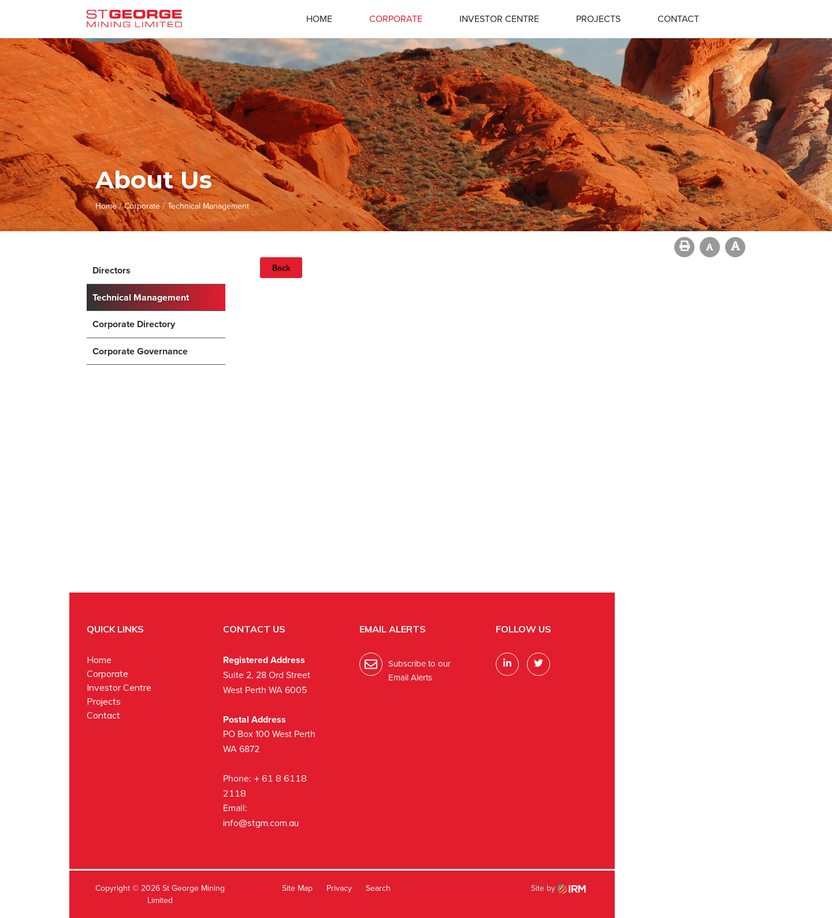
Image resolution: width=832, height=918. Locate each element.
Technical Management (140, 297)
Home (319, 18)
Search (378, 888)
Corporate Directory (133, 324)
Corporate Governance (140, 351)
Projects (598, 18)
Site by (558, 888)
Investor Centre (499, 18)
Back (281, 267)
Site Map (297, 888)
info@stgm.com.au (261, 822)
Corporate (395, 18)
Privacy (339, 888)
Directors (111, 270)
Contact (678, 18)
